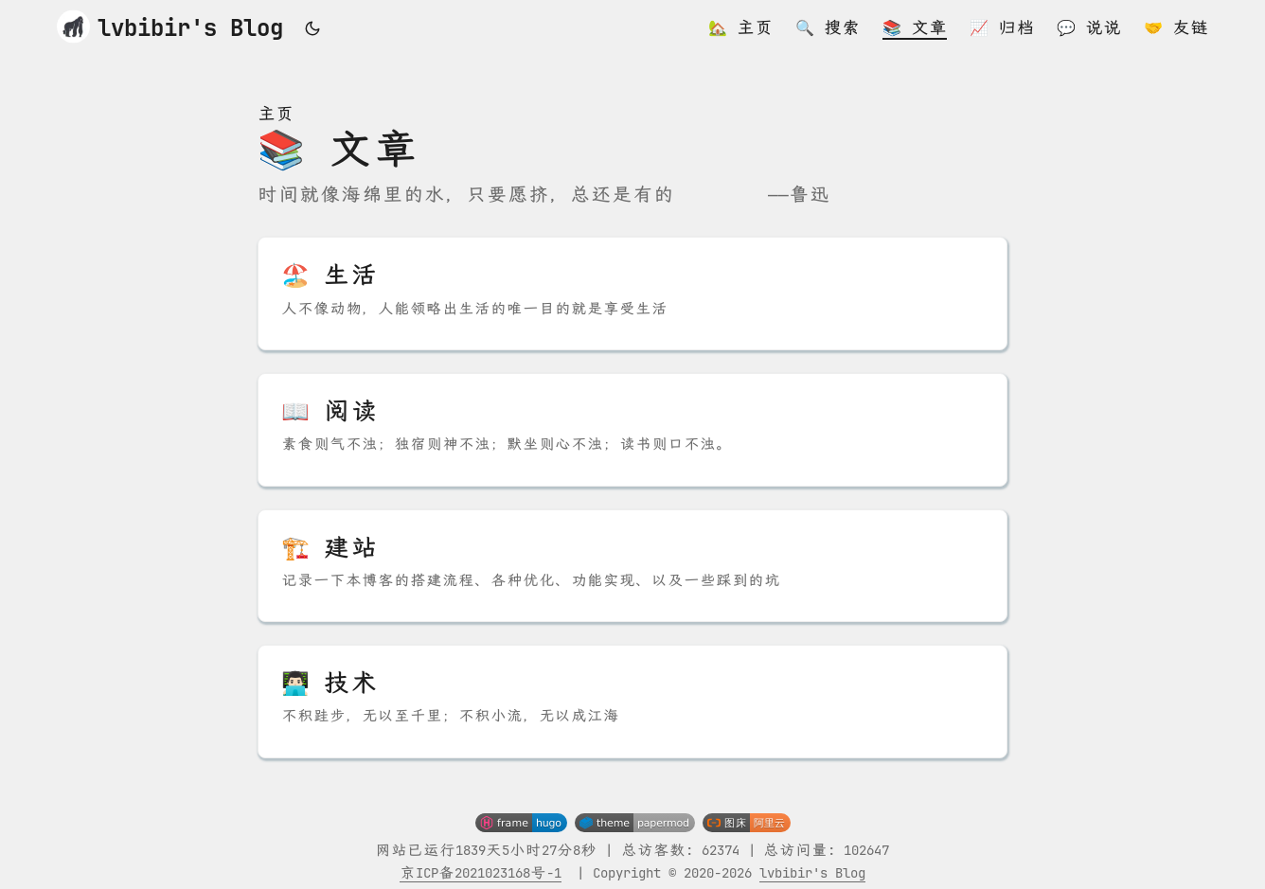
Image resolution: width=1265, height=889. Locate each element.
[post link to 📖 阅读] (632, 430)
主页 (276, 114)
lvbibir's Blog (170, 26)
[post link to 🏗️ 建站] (632, 566)
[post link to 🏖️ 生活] (632, 293)
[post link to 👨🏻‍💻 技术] (632, 701)
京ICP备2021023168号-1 (480, 872)
